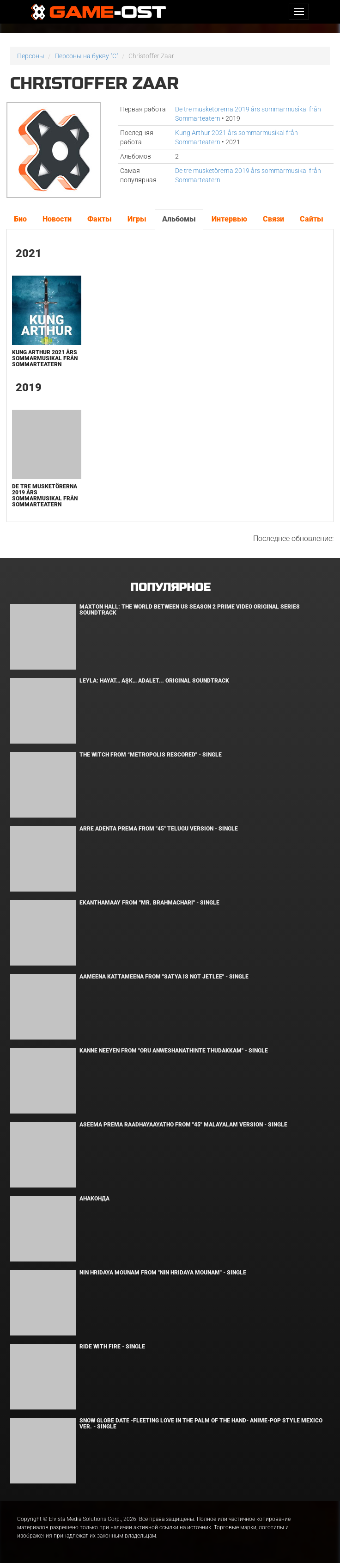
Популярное (170, 587)
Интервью (229, 219)
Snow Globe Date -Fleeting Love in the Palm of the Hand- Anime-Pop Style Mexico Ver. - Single (200, 1423)
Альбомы (179, 219)
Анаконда (94, 1198)
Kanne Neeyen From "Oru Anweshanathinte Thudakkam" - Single (173, 1050)
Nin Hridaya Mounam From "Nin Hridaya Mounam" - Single (162, 1272)
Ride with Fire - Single (112, 1346)
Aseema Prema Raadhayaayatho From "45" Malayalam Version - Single (183, 1124)
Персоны (30, 56)
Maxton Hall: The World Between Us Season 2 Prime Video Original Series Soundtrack (189, 609)
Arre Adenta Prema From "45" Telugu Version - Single (158, 828)
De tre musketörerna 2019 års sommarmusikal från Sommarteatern (45, 495)
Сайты (311, 219)
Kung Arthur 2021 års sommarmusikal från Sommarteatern (45, 358)
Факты (99, 219)
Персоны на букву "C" (86, 56)
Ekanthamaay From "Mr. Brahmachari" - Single (149, 902)
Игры (137, 219)
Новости (57, 219)
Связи (273, 219)
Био (20, 219)
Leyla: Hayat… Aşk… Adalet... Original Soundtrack (154, 680)
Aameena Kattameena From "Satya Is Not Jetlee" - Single (164, 976)
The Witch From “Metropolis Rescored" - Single (150, 754)
